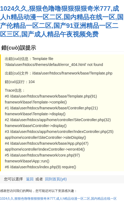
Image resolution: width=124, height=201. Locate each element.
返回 (30, 179)
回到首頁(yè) (56, 179)
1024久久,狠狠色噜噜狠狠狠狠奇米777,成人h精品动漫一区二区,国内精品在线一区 (58, 198)
